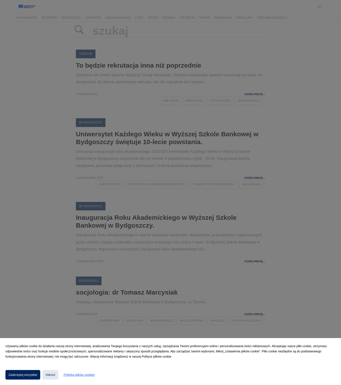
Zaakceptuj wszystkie (22, 375)
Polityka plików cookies (79, 375)
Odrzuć (50, 375)
